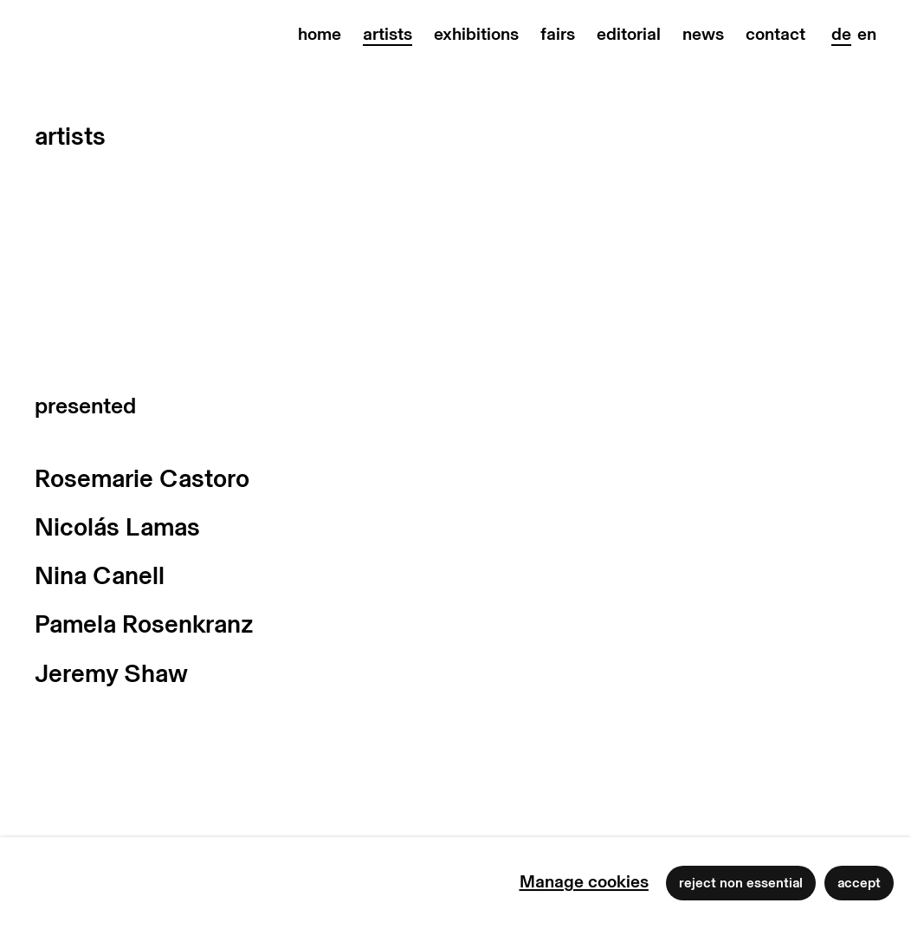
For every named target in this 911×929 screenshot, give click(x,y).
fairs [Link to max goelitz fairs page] (557, 34)
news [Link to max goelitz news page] (703, 34)
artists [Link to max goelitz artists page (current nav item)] (387, 34)
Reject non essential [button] (741, 883)
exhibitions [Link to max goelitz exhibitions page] (476, 34)
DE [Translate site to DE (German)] (841, 34)
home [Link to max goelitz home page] (319, 34)
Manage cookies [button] (584, 882)
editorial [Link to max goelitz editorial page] (629, 34)
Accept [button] (859, 883)
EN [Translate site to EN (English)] (866, 34)
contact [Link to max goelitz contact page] (775, 34)
